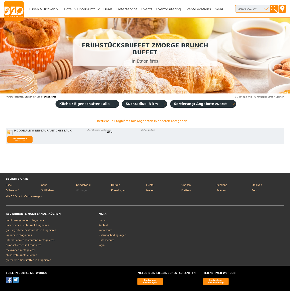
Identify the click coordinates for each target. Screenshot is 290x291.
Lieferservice (126, 9)
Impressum (105, 230)
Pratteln (186, 190)
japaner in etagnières (19, 235)
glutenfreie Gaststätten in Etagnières (28, 260)
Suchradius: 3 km (142, 104)
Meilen (150, 190)
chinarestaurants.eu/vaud (21, 255)
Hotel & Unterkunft (79, 9)
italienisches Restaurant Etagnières (27, 225)
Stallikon (257, 185)
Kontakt (103, 225)
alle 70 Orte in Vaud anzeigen (24, 196)
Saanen (221, 190)
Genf (44, 185)
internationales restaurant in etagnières (30, 240)
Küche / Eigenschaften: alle (84, 104)
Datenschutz (106, 240)
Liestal (150, 185)
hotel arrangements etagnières (25, 220)
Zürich (255, 190)
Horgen (115, 185)
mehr (219, 9)
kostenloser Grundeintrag (216, 281)
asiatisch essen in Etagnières (23, 245)
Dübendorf (12, 190)
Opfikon (186, 185)
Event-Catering (168, 9)
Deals (108, 9)
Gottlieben (47, 190)
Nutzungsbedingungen (112, 235)
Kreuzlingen (118, 190)
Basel (9, 185)
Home (102, 220)
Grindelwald (83, 185)
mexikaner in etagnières (20, 250)
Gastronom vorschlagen (150, 281)
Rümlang (221, 185)
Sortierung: (200, 104)
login (102, 245)
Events (146, 9)
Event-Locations (198, 9)
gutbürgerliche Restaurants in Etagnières (31, 230)
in (20, 97)
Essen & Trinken (42, 9)
